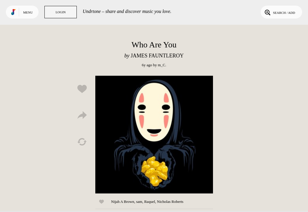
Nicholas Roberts (170, 201)
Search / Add (279, 12)
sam (139, 201)
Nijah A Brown (122, 201)
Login (61, 12)
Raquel (149, 201)
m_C (161, 65)
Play (154, 134)
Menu (28, 12)
